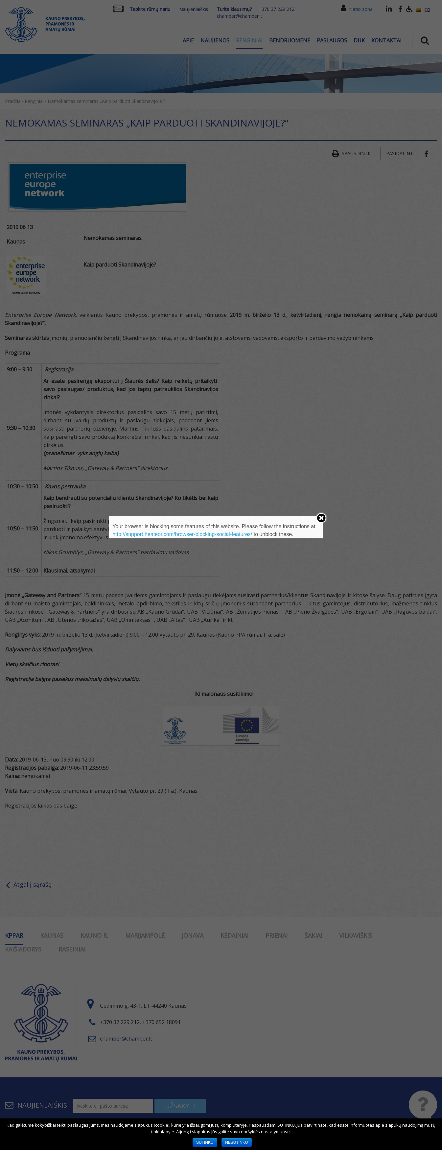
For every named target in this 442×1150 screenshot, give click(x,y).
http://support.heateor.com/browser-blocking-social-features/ (182, 534)
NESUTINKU (236, 1142)
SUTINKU (205, 1142)
